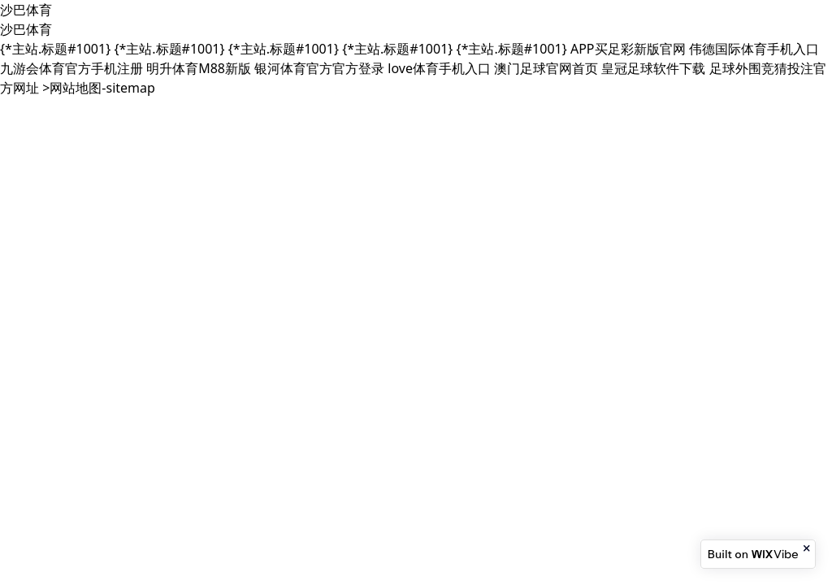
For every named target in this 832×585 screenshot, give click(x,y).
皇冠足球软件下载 (653, 68)
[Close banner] (807, 548)
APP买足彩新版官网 (628, 49)
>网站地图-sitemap (98, 88)
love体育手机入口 (439, 68)
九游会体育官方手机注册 (71, 68)
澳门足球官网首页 (546, 68)
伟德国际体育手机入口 (754, 49)
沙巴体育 (26, 10)
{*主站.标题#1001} (55, 49)
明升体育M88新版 (198, 68)
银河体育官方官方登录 (319, 68)
